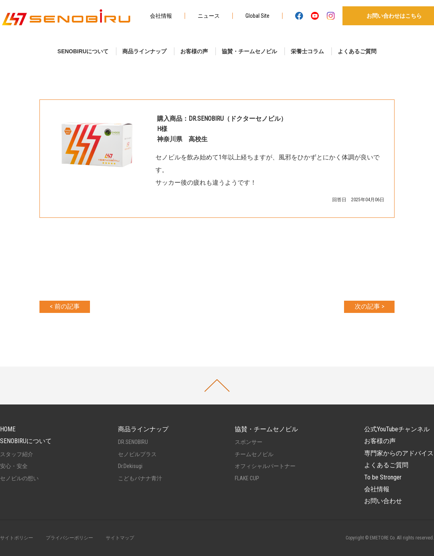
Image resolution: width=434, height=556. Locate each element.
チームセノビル (254, 454)
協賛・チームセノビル (249, 51)
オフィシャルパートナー (265, 466)
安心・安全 (14, 466)
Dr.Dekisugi (130, 466)
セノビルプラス (137, 454)
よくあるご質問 (357, 51)
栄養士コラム (307, 51)
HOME (7, 429)
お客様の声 (194, 51)
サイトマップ (120, 538)
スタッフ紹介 (16, 454)
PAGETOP (217, 385)
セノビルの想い (19, 478)
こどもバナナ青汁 (140, 478)
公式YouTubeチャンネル (397, 429)
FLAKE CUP (247, 478)
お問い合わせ (383, 501)
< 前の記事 (65, 306)
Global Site (257, 16)
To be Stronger (383, 477)
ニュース (209, 16)
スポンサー (248, 442)
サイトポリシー (16, 538)
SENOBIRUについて (83, 51)
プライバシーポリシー (69, 538)
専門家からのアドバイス (399, 453)
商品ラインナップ (144, 51)
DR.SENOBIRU (133, 442)
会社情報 (161, 16)
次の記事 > (369, 306)
